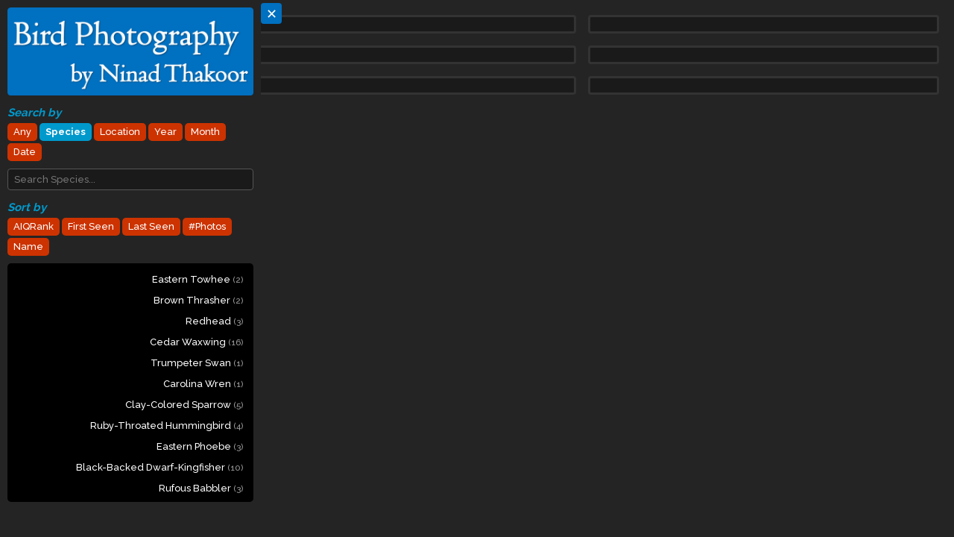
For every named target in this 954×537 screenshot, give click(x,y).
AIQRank (33, 226)
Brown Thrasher (198, 300)
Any (22, 131)
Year (165, 131)
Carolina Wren (203, 383)
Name (28, 246)
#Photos (207, 226)
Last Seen (151, 226)
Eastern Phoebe (200, 446)
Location (120, 131)
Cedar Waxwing (196, 342)
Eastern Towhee (197, 279)
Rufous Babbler (201, 488)
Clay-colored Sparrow (184, 404)
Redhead (214, 321)
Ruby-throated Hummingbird (166, 425)
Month (205, 131)
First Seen (91, 226)
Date (24, 151)
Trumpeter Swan (197, 362)
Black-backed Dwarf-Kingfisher (159, 467)
